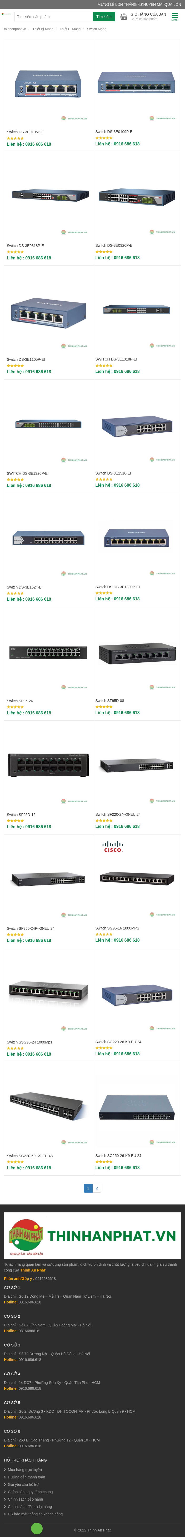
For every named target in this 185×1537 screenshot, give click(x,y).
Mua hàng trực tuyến (25, 1470)
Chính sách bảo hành (25, 1499)
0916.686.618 (30, 1302)
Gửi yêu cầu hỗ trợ (23, 1484)
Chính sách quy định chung (30, 1492)
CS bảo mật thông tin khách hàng (35, 1514)
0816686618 (29, 1331)
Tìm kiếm (104, 17)
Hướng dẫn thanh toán (26, 1477)
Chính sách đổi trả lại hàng (30, 1507)
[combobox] (64, 16)
